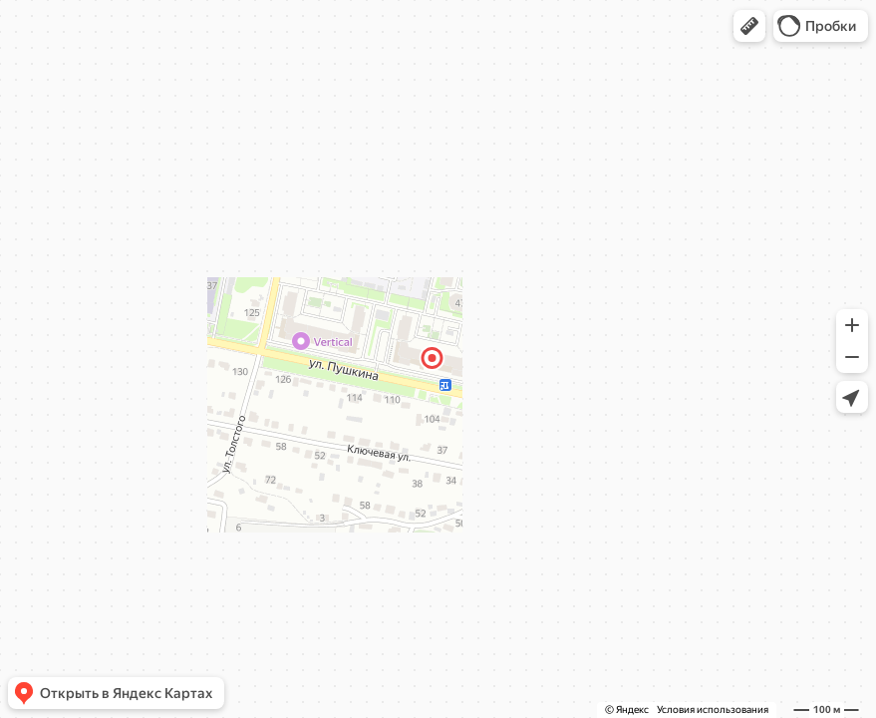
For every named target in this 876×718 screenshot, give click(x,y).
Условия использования (712, 709)
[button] (749, 26)
